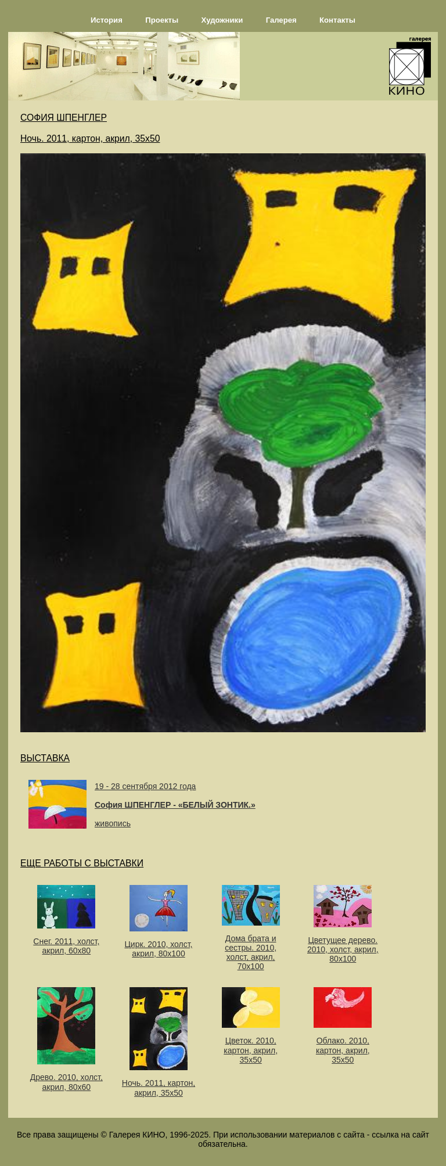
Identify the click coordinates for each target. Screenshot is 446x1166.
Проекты (161, 20)
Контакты (337, 20)
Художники (222, 20)
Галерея (281, 20)
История (107, 20)
